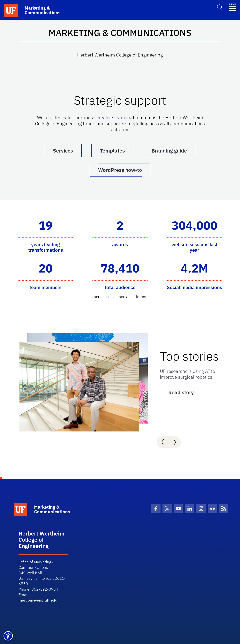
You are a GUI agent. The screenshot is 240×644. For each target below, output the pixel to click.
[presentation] (163, 442)
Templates (112, 150)
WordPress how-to (120, 169)
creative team (110, 117)
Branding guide (169, 150)
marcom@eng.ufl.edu (38, 600)
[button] (8, 636)
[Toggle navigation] (232, 6)
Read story (183, 392)
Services (63, 150)
